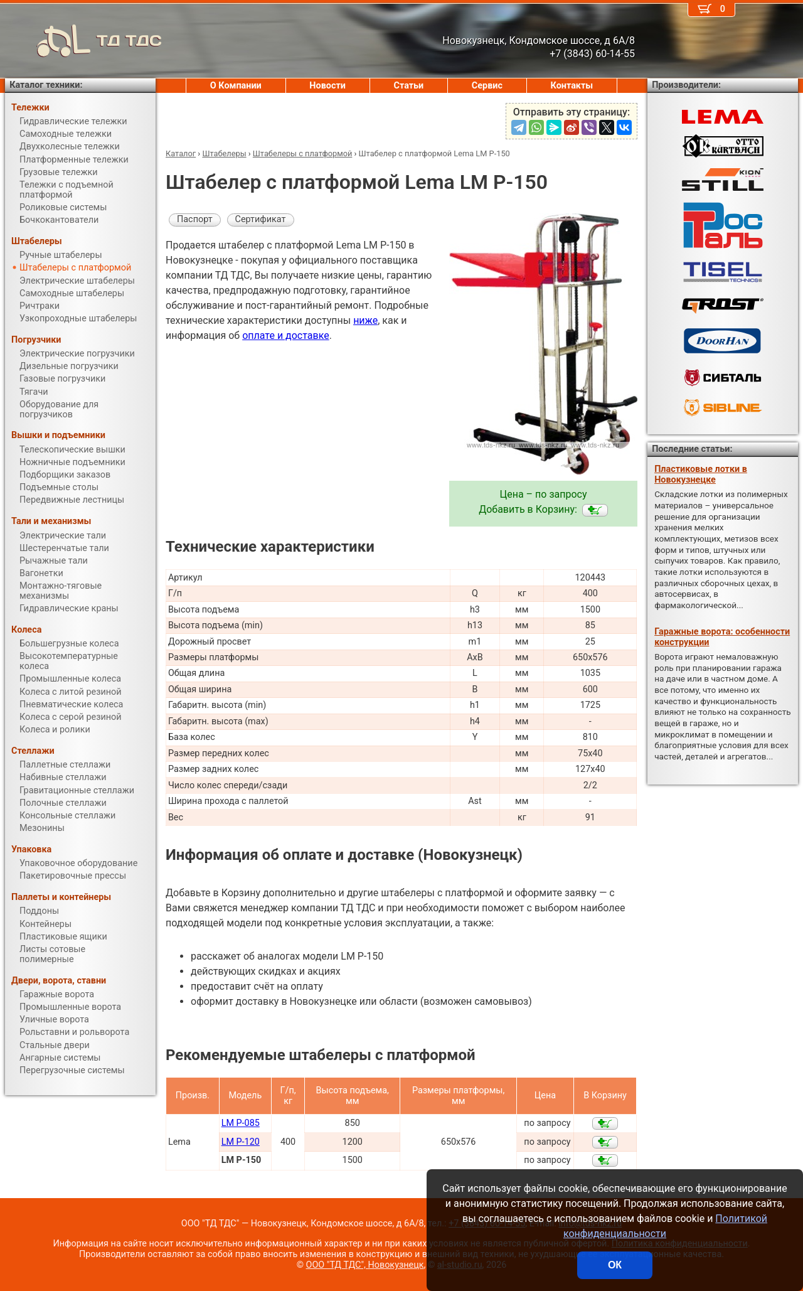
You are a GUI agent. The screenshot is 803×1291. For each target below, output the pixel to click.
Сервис (487, 85)
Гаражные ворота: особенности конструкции (722, 637)
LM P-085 (240, 1123)
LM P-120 (240, 1142)
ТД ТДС (83, 40)
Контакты (572, 85)
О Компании (236, 85)
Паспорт (195, 219)
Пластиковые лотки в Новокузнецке (700, 474)
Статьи (408, 85)
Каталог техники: (45, 85)
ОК (615, 1265)
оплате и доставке (285, 335)
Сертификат (260, 219)
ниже (365, 320)
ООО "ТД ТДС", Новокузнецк (365, 1265)
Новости (327, 85)
